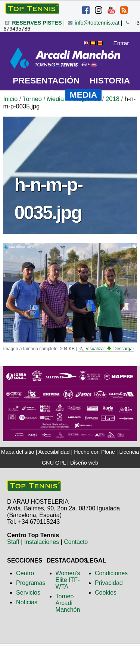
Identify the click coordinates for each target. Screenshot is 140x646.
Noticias (26, 602)
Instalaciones (41, 542)
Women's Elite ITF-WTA (68, 580)
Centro (25, 573)
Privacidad (109, 583)
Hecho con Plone (94, 452)
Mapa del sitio (17, 452)
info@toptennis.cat (97, 23)
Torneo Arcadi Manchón (68, 603)
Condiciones (111, 573)
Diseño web (84, 463)
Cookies (105, 592)
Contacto (76, 542)
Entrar (121, 43)
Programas (30, 583)
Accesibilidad (53, 452)
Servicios (28, 592)
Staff (13, 542)
